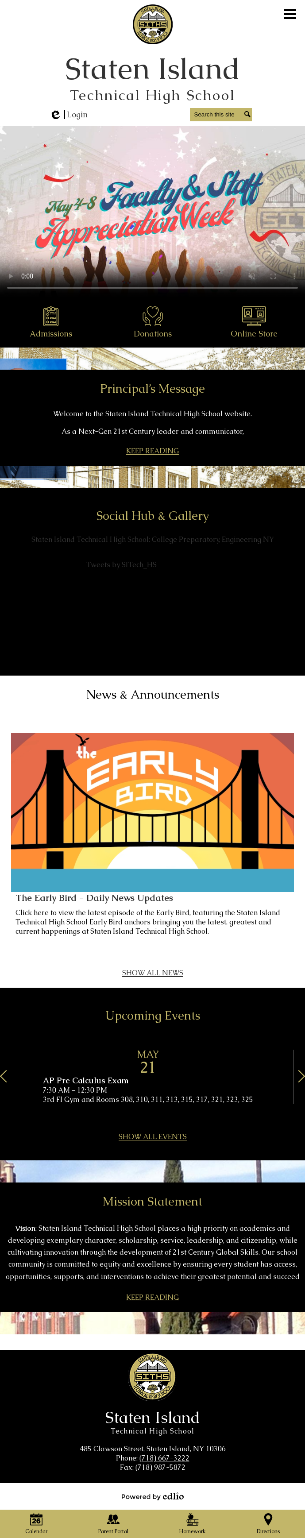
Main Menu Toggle (290, 14)
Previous (9, 1079)
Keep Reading (152, 452)
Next (296, 1079)
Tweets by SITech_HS (121, 564)
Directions (268, 1524)
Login (68, 114)
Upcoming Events (152, 1015)
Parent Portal (113, 1524)
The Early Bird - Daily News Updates (94, 898)
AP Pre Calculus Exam (85, 1080)
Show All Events (153, 1137)
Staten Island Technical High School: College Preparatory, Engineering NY (152, 539)
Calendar (36, 1524)
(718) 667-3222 (164, 1458)
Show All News (152, 974)
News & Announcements (152, 694)
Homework (192, 1524)
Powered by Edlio (153, 1496)
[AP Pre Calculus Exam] (152, 1077)
